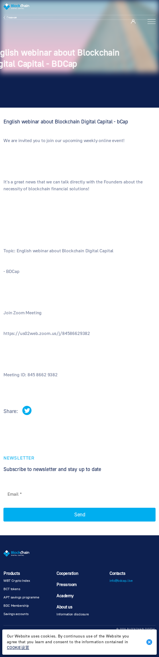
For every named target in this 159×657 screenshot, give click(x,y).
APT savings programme (21, 597)
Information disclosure (72, 614)
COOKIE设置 (18, 647)
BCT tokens (11, 589)
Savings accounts (15, 614)
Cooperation (67, 573)
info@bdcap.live (121, 581)
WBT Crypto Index (16, 581)
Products (11, 573)
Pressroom (66, 585)
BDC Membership (16, 606)
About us (64, 607)
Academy (65, 596)
